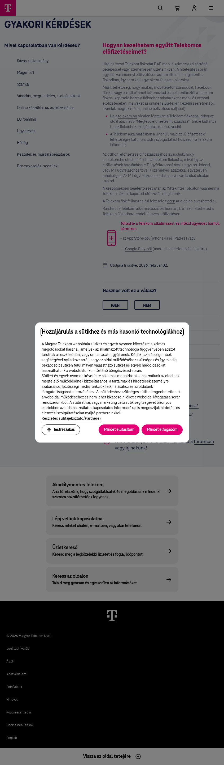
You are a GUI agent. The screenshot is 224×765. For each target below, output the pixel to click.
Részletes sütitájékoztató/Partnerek (71, 418)
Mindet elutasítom (119, 430)
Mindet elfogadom (162, 430)
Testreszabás (61, 430)
